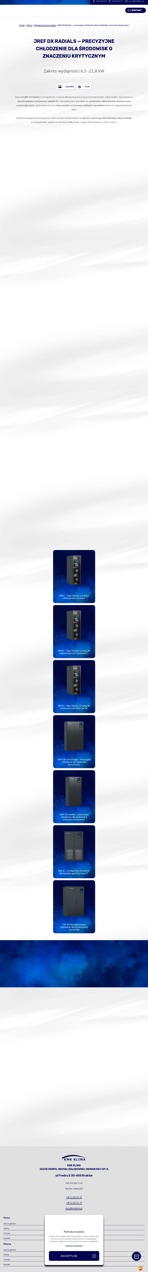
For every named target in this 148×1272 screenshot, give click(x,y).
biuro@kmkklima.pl (136, 1)
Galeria (69, 86)
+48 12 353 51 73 (74, 1202)
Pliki (87, 86)
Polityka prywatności (74, 1245)
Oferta (29, 25)
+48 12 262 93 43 (74, 1197)
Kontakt (139, 10)
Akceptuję (69, 1256)
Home (22, 25)
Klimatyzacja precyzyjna (45, 25)
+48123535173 (117, 1)
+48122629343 (101, 1)
